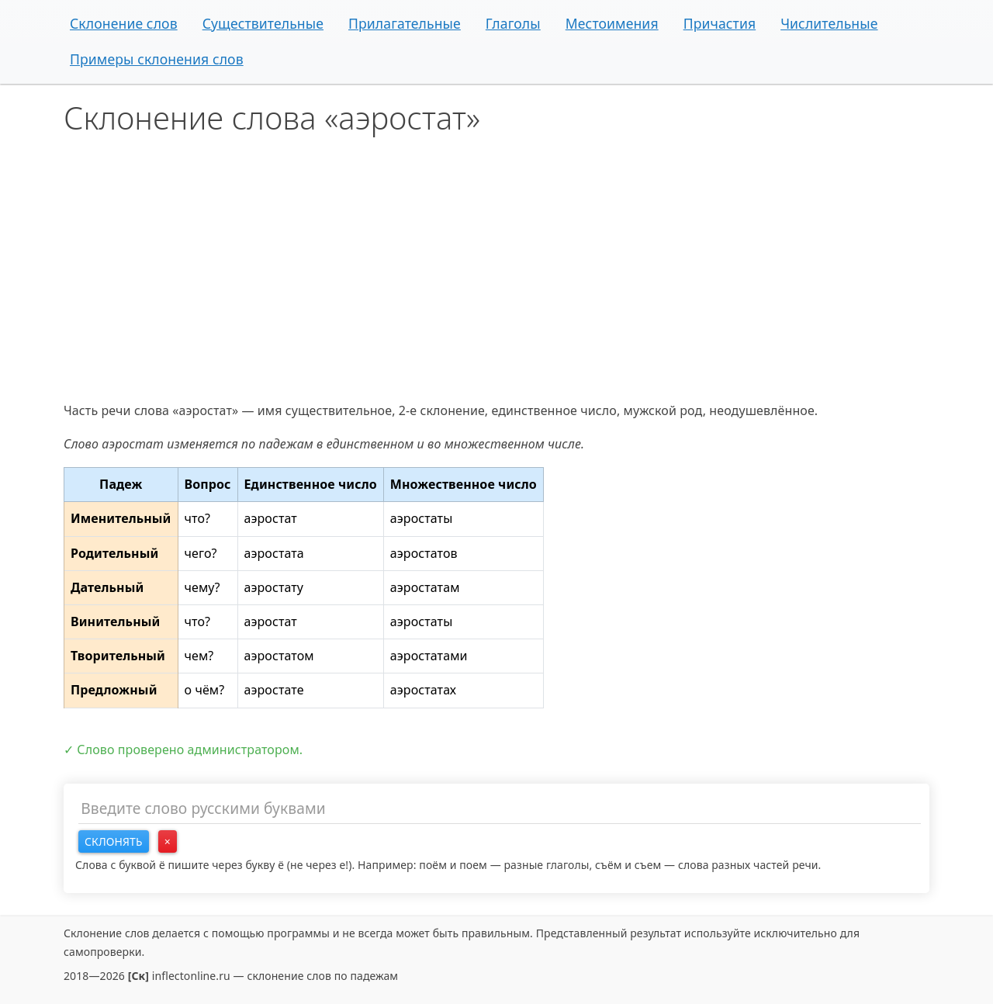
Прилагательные (404, 23)
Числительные (828, 23)
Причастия (719, 23)
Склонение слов (124, 23)
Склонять (114, 841)
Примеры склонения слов (157, 59)
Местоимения (612, 23)
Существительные (263, 23)
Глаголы (513, 23)
